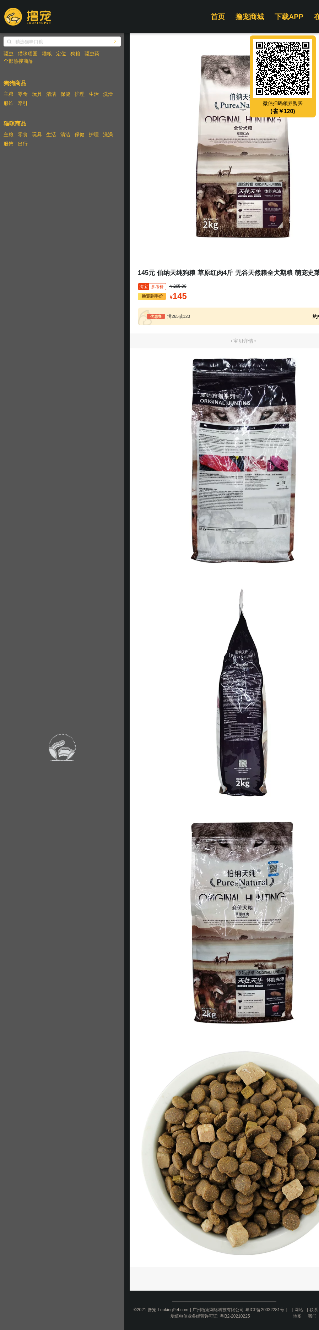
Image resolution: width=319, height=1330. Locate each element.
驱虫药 (92, 53)
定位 (61, 53)
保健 (65, 94)
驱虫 (8, 53)
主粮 (8, 94)
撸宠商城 (250, 17)
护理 (80, 94)
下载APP (289, 17)
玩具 (37, 94)
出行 (23, 144)
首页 (218, 17)
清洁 (51, 94)
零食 (23, 94)
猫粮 (47, 53)
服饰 (8, 103)
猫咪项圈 (28, 53)
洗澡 (108, 94)
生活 (94, 94)
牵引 (23, 103)
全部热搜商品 (18, 61)
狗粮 (75, 53)
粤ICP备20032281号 (264, 1309)
